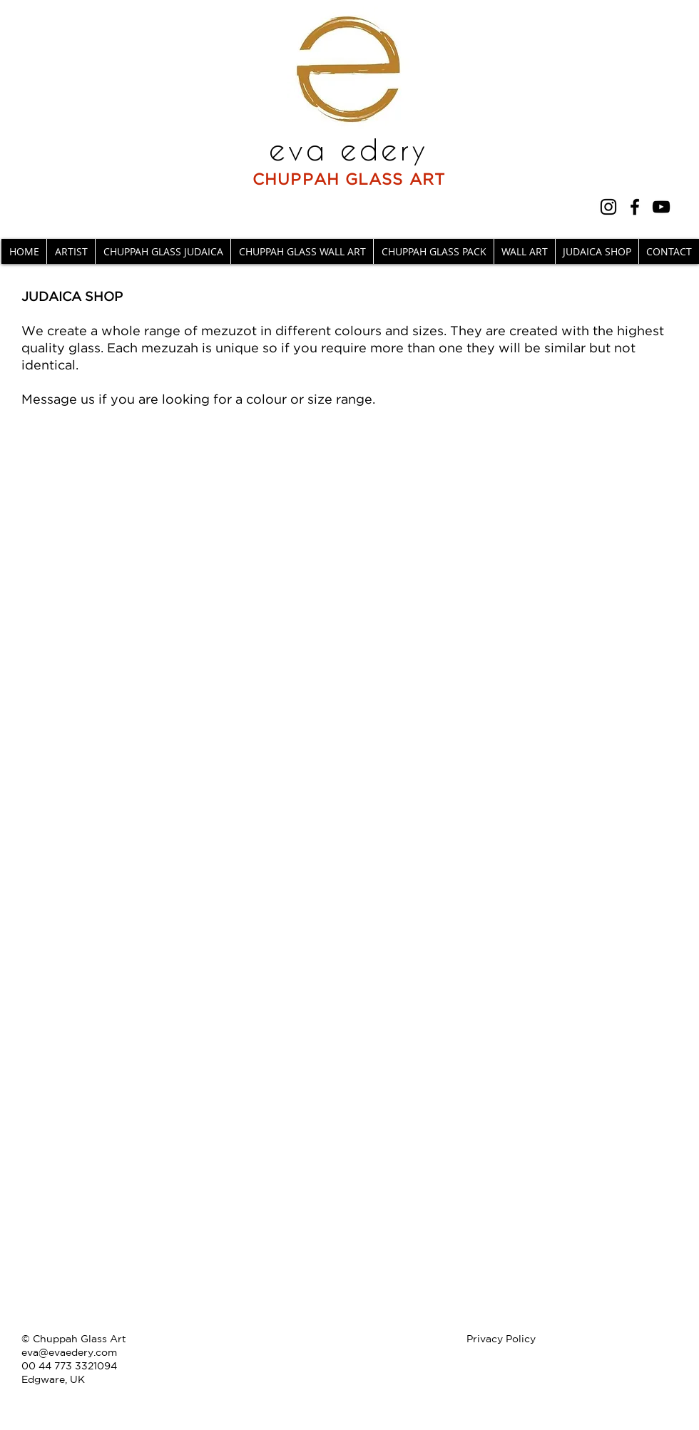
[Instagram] (608, 207)
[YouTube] (661, 207)
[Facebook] (635, 207)
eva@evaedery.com (69, 1352)
